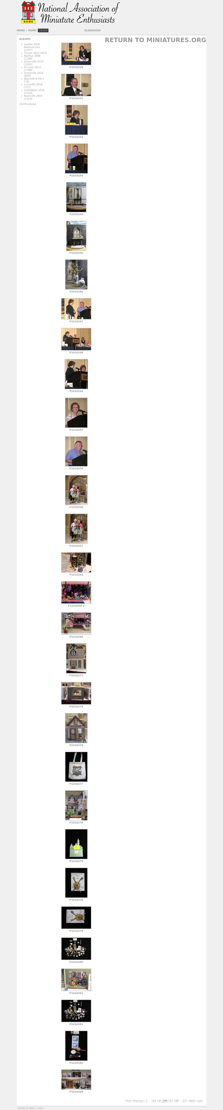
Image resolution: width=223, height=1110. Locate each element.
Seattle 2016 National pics (32, 46)
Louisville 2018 (33, 84)
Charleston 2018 (34, 90)
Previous (138, 1100)
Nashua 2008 (32, 55)
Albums (25, 39)
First (128, 1100)
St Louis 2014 (32, 67)
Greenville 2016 (34, 73)
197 (170, 1100)
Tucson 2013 (31, 53)
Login (40, 1108)
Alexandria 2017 (34, 78)
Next (192, 1100)
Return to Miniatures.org (155, 40)
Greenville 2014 (34, 61)
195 (159, 1100)
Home (32, 30)
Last (200, 1100)
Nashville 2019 (33, 95)
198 (176, 1100)
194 (153, 1100)
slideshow (92, 30)
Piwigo (32, 1108)
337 (184, 1100)
